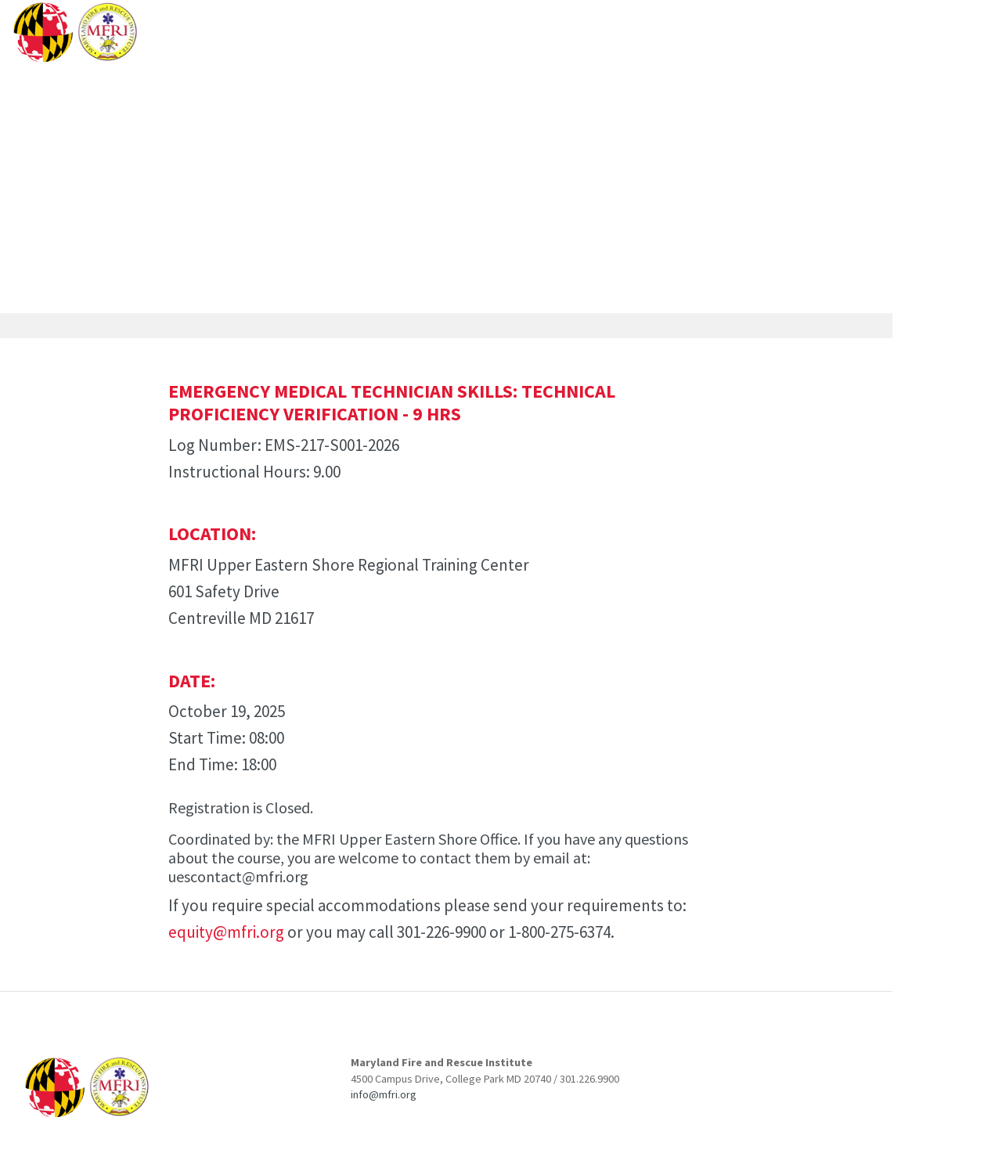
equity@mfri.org (226, 932)
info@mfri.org (383, 1094)
